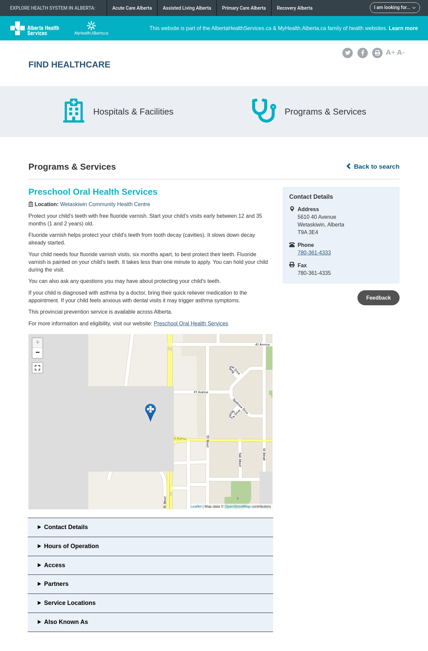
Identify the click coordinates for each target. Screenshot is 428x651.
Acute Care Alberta (132, 8)
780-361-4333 (314, 253)
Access (54, 565)
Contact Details (66, 527)
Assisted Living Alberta (187, 8)
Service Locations (70, 603)
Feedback (378, 298)
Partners (56, 584)
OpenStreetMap (238, 506)
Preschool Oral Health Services (191, 323)
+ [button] (37, 343)
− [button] (37, 353)
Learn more (403, 28)
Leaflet (196, 506)
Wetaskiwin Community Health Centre (105, 204)
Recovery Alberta (295, 8)
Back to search (373, 166)
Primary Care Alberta (244, 8)
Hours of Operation (71, 546)
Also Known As (66, 622)
